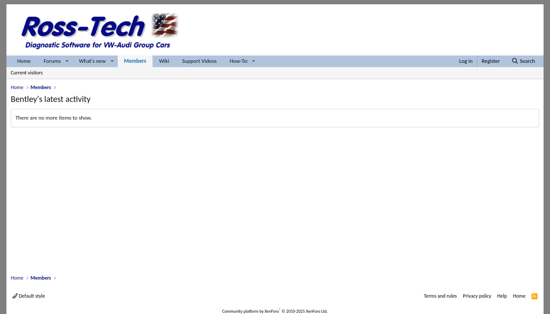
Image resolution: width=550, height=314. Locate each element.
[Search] (523, 61)
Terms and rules (440, 296)
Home (24, 61)
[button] (67, 61)
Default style (28, 296)
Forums (52, 61)
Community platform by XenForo (275, 311)
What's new (92, 61)
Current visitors (27, 73)
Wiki (164, 61)
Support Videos (199, 61)
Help (502, 296)
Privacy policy (477, 296)
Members (135, 61)
